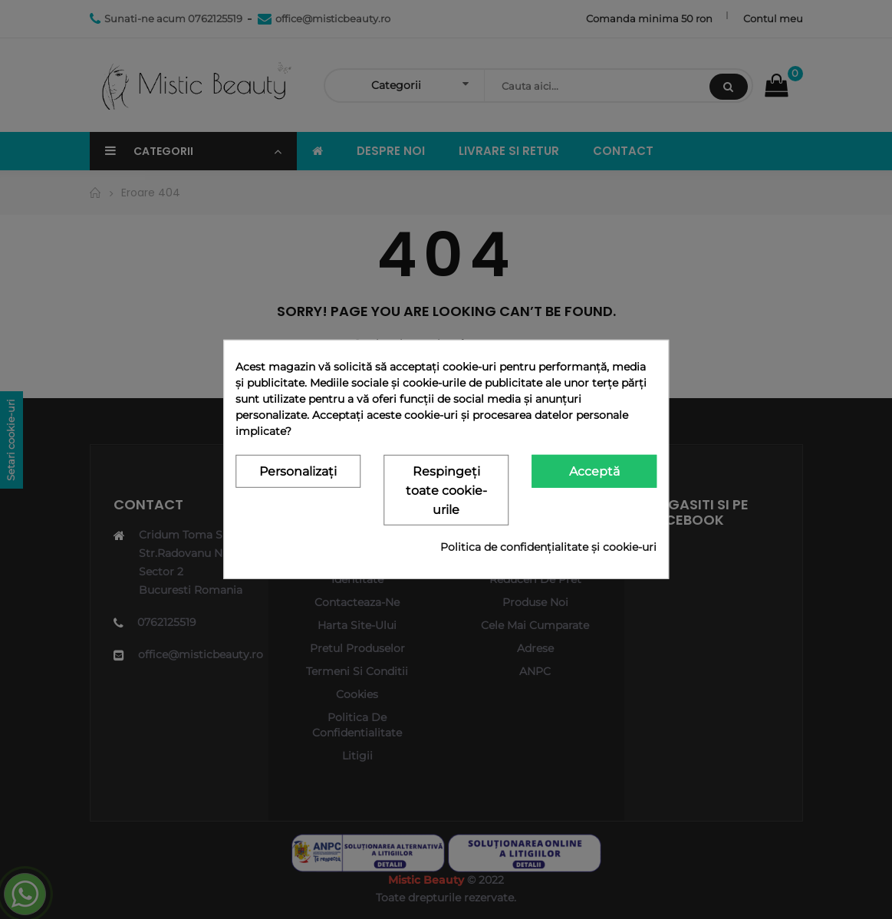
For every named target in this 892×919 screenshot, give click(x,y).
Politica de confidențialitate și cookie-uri (548, 547)
